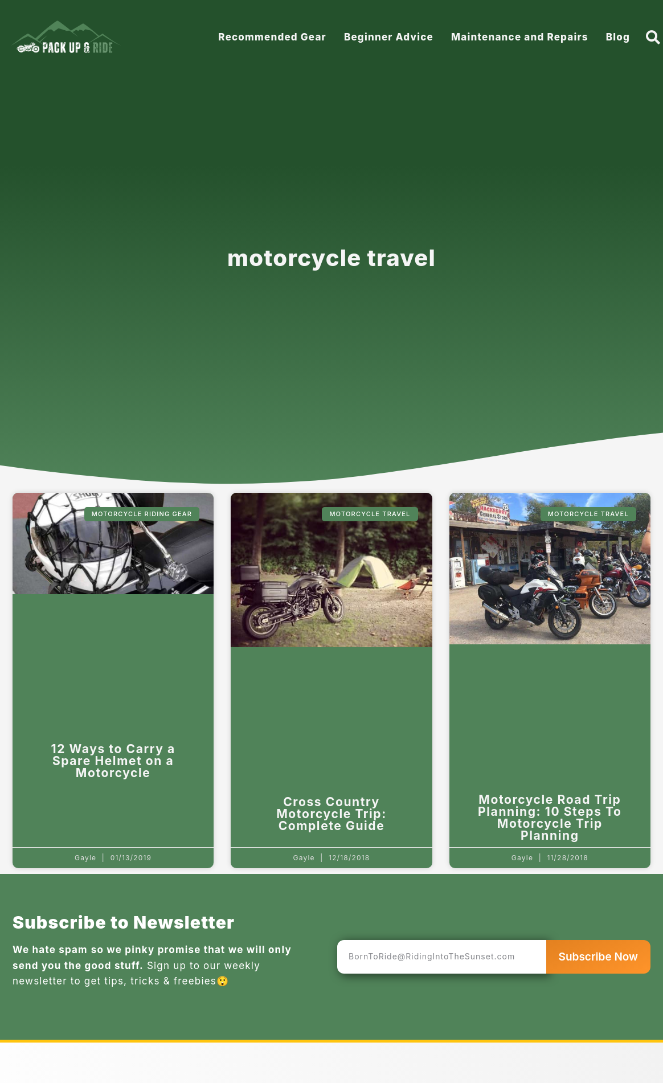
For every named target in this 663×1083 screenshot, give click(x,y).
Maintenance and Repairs (519, 37)
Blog (618, 37)
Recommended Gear (272, 37)
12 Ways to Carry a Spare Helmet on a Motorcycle (113, 761)
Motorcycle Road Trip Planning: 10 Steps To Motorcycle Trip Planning (549, 817)
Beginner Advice (388, 37)
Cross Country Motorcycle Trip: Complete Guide (331, 814)
